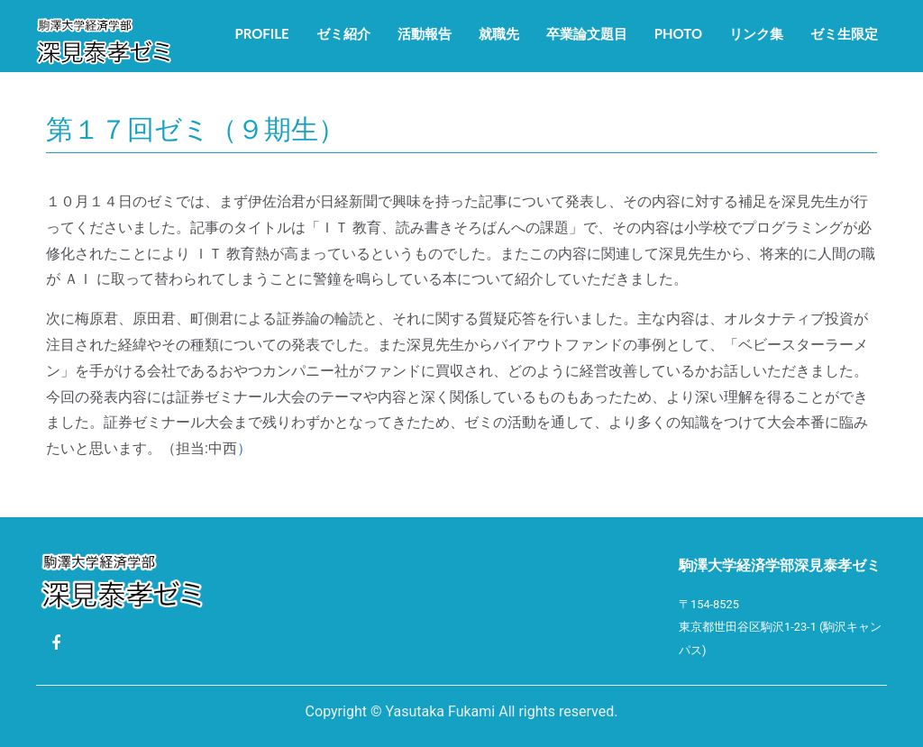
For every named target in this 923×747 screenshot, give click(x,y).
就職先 (499, 33)
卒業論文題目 (586, 33)
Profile (261, 33)
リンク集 (756, 33)
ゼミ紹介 (343, 33)
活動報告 (425, 33)
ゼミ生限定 (844, 33)
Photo (678, 33)
